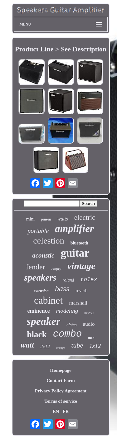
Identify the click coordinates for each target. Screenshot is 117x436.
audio (89, 324)
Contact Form (60, 380)
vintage (81, 266)
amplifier (74, 228)
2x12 (45, 346)
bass (62, 288)
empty (56, 268)
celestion (48, 240)
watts (62, 218)
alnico (71, 324)
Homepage (60, 370)
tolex (88, 280)
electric (84, 217)
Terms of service (60, 401)
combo (67, 334)
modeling (67, 310)
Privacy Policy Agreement (61, 390)
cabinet (48, 300)
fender (35, 267)
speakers (40, 277)
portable (38, 230)
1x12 (95, 346)
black (36, 334)
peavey (89, 312)
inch (91, 337)
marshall (78, 303)
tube (77, 345)
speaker (44, 321)
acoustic (43, 255)
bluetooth (79, 243)
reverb (81, 290)
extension (41, 291)
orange (60, 347)
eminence (38, 311)
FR (66, 411)
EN (55, 411)
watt (27, 345)
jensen (46, 219)
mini (30, 218)
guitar (75, 253)
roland (68, 280)
